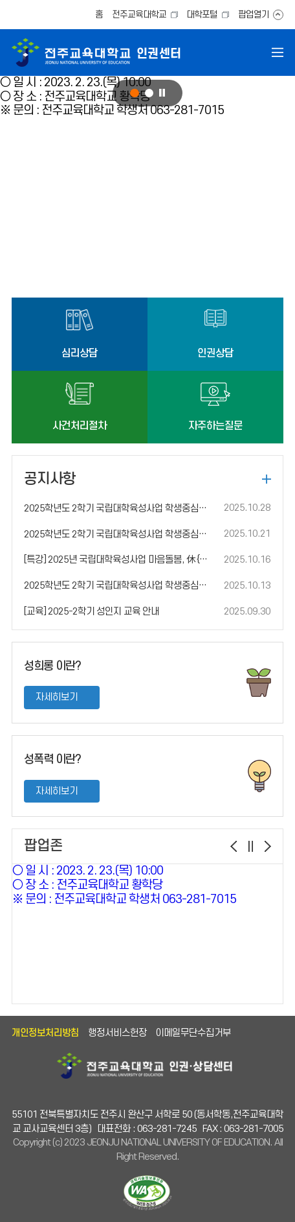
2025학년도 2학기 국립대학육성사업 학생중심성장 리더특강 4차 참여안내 (118, 508)
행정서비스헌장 (117, 1033)
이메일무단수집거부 (193, 1033)
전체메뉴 (277, 52)
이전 (233, 846)
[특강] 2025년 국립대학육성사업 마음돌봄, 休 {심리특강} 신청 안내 (118, 559)
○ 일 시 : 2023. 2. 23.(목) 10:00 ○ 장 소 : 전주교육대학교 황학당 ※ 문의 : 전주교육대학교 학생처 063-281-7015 (124, 885)
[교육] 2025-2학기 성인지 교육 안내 (91, 611)
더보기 (266, 479)
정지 (162, 93)
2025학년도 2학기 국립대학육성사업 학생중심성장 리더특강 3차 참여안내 (118, 534)
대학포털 (201, 14)
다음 (268, 846)
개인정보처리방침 (45, 1033)
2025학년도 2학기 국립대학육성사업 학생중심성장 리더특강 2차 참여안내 (118, 585)
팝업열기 (253, 14)
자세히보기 (57, 697)
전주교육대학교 (139, 14)
